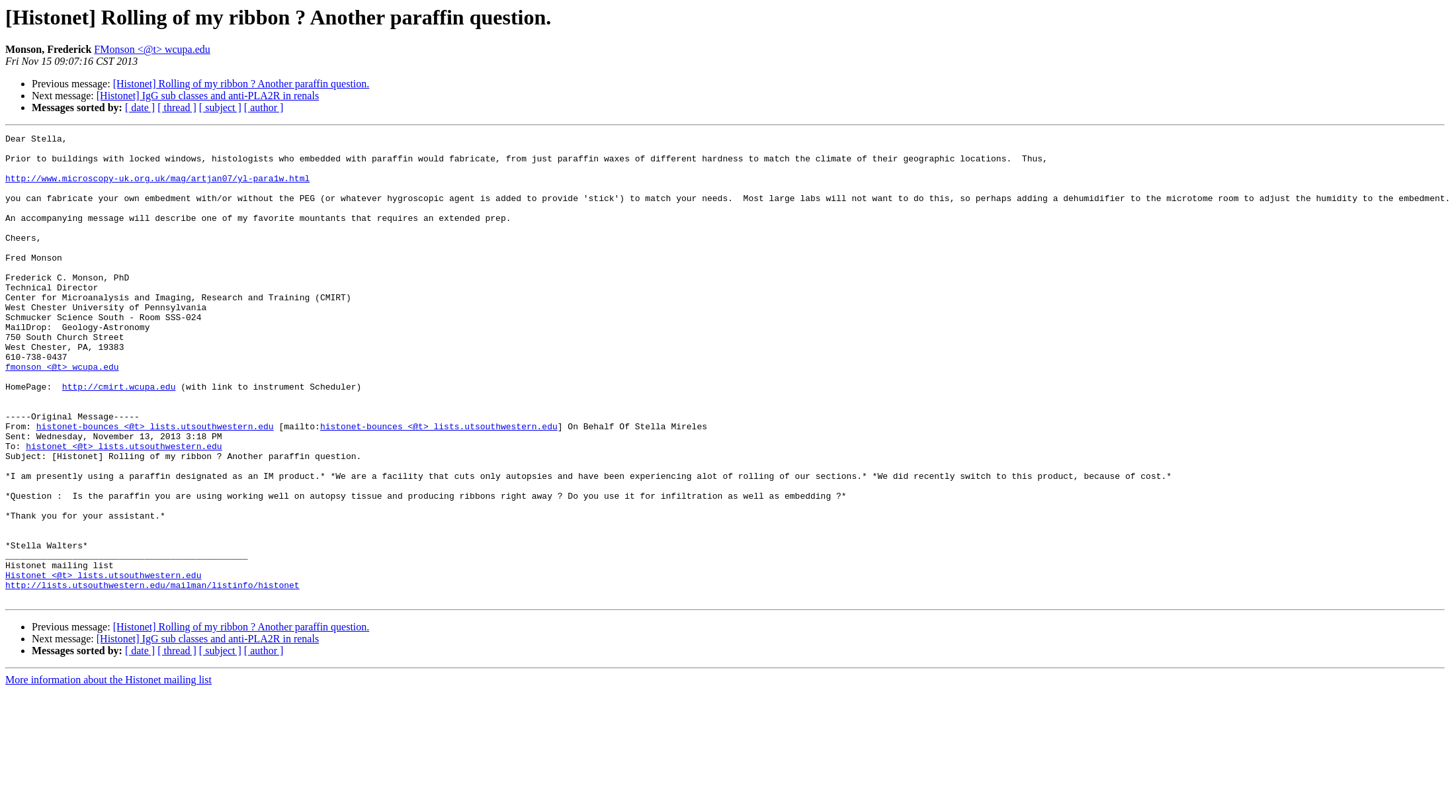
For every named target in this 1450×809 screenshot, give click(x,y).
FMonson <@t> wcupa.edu (152, 49)
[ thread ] (176, 107)
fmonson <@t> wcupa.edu (62, 414)
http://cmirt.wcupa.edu (119, 438)
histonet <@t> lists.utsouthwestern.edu (124, 509)
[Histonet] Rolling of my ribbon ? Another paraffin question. (241, 83)
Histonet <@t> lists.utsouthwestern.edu (103, 664)
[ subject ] (220, 107)
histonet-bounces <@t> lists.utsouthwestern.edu (155, 485)
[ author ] (264, 107)
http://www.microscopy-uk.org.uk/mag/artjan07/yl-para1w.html (157, 188)
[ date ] (140, 107)
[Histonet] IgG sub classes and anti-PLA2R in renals (208, 95)
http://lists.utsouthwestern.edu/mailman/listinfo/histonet (152, 676)
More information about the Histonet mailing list (108, 773)
